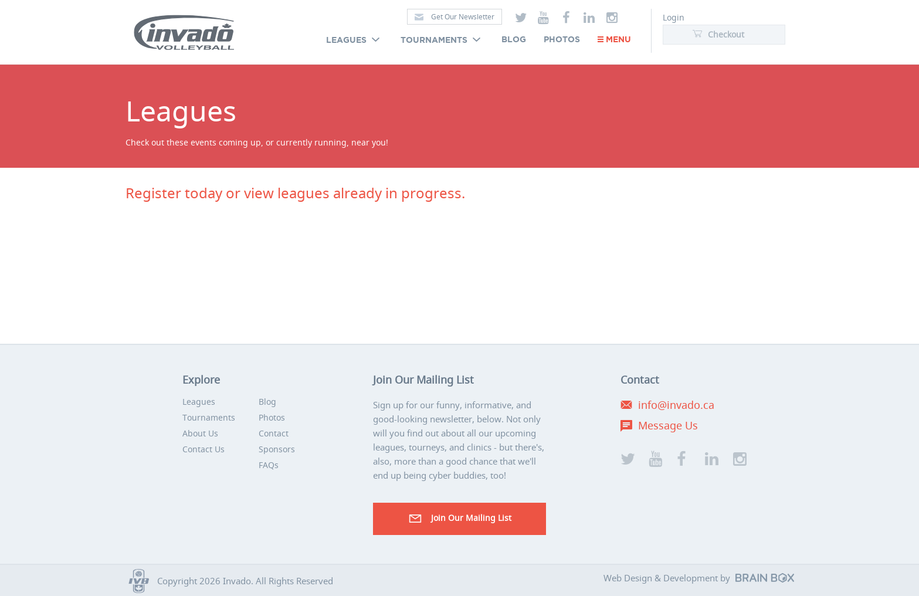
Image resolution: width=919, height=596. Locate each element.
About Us (200, 433)
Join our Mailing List (459, 518)
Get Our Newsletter (454, 17)
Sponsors (277, 449)
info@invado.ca (676, 405)
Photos (562, 39)
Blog (513, 39)
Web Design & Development (660, 578)
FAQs (269, 464)
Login (673, 17)
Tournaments (442, 40)
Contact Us (203, 449)
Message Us (668, 425)
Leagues (354, 40)
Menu (614, 39)
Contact (274, 433)
